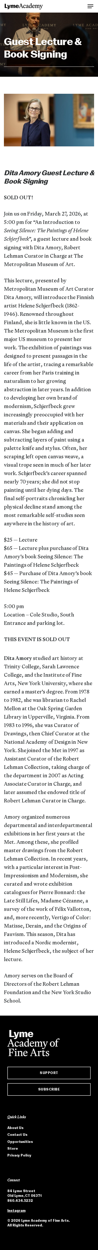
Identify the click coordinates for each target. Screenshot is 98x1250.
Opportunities (20, 1142)
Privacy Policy (19, 1155)
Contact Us (17, 1135)
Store (12, 1148)
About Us (15, 1128)
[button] (90, 6)
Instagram (16, 1211)
